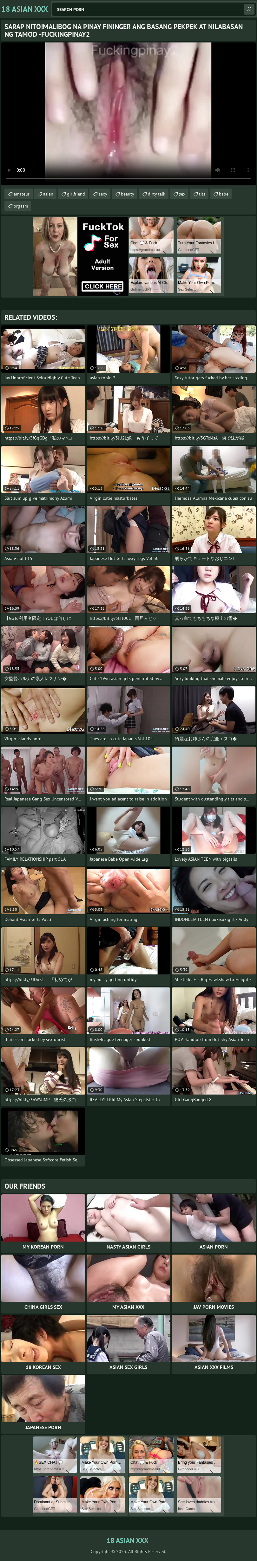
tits (202, 194)
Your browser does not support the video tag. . (128, 113)
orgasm (21, 206)
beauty (127, 194)
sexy (103, 194)
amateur (22, 194)
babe (223, 194)
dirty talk (156, 194)
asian (48, 194)
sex (182, 194)
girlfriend (76, 194)
